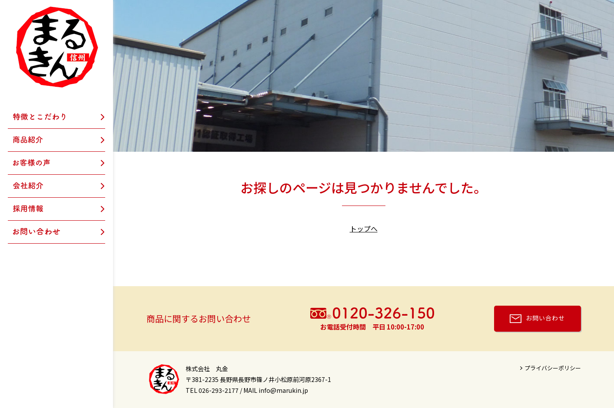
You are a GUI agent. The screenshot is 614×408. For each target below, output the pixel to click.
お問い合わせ (545, 317)
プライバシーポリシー (552, 368)
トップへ (364, 228)
